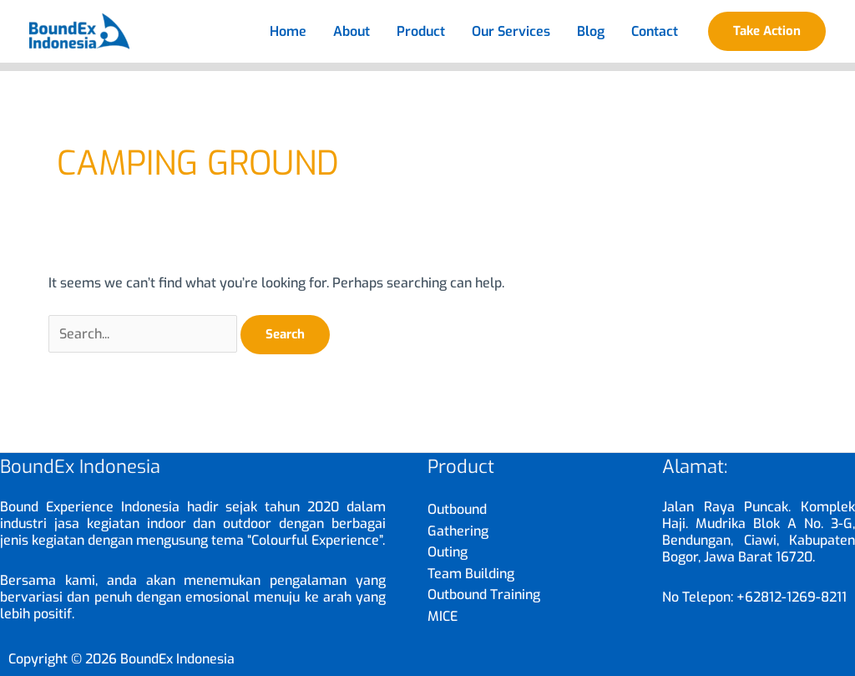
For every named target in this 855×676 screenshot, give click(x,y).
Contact (654, 31)
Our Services (511, 31)
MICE (443, 616)
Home (288, 31)
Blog (591, 31)
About (351, 31)
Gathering (458, 531)
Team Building (471, 573)
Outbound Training (484, 594)
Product (421, 31)
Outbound (457, 509)
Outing (448, 552)
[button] (767, 31)
